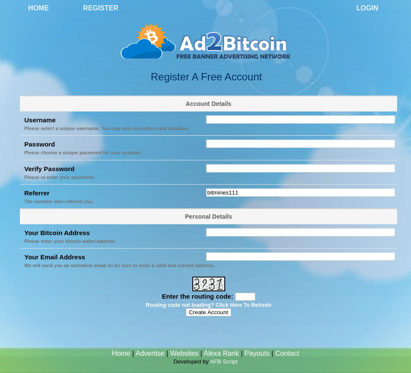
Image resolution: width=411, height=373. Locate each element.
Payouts (257, 353)
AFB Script (224, 361)
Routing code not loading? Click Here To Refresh (208, 305)
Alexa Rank (221, 353)
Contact (287, 353)
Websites (184, 353)
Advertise (150, 353)
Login (368, 8)
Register (100, 8)
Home (38, 8)
